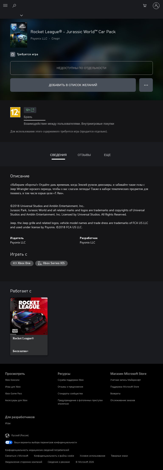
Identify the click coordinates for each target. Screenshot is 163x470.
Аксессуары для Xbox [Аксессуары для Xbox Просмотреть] (16, 400)
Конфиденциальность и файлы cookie (54, 455)
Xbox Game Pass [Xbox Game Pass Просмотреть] (13, 393)
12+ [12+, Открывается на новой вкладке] (30, 110)
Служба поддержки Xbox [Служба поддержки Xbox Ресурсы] (71, 379)
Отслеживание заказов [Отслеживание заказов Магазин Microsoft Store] (122, 400)
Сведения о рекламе (59, 461)
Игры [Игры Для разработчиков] (8, 423)
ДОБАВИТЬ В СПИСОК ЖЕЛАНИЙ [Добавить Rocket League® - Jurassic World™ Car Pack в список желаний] (73, 85)
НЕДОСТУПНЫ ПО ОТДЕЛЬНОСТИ (81, 68)
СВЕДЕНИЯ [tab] (58, 155)
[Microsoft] (81, 3)
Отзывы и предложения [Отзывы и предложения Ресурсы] (70, 386)
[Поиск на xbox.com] (14, 5)
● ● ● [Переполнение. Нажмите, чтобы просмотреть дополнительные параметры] (146, 85)
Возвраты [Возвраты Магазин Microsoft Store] (115, 393)
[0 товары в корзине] (146, 6)
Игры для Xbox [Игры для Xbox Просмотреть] (13, 386)
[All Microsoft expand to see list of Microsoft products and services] (5, 6)
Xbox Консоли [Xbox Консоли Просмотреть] (12, 379)
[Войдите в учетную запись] (156, 6)
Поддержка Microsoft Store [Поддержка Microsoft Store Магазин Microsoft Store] (124, 386)
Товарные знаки (119, 455)
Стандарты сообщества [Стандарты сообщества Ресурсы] (70, 393)
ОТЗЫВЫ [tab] (84, 155)
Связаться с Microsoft (16, 455)
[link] (29, 326)
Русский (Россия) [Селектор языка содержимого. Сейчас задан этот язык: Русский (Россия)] (20, 435)
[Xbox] (11, 15)
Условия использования (92, 455)
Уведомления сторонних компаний (23, 461)
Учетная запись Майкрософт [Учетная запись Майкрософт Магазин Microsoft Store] (125, 379)
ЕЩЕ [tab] (107, 155)
